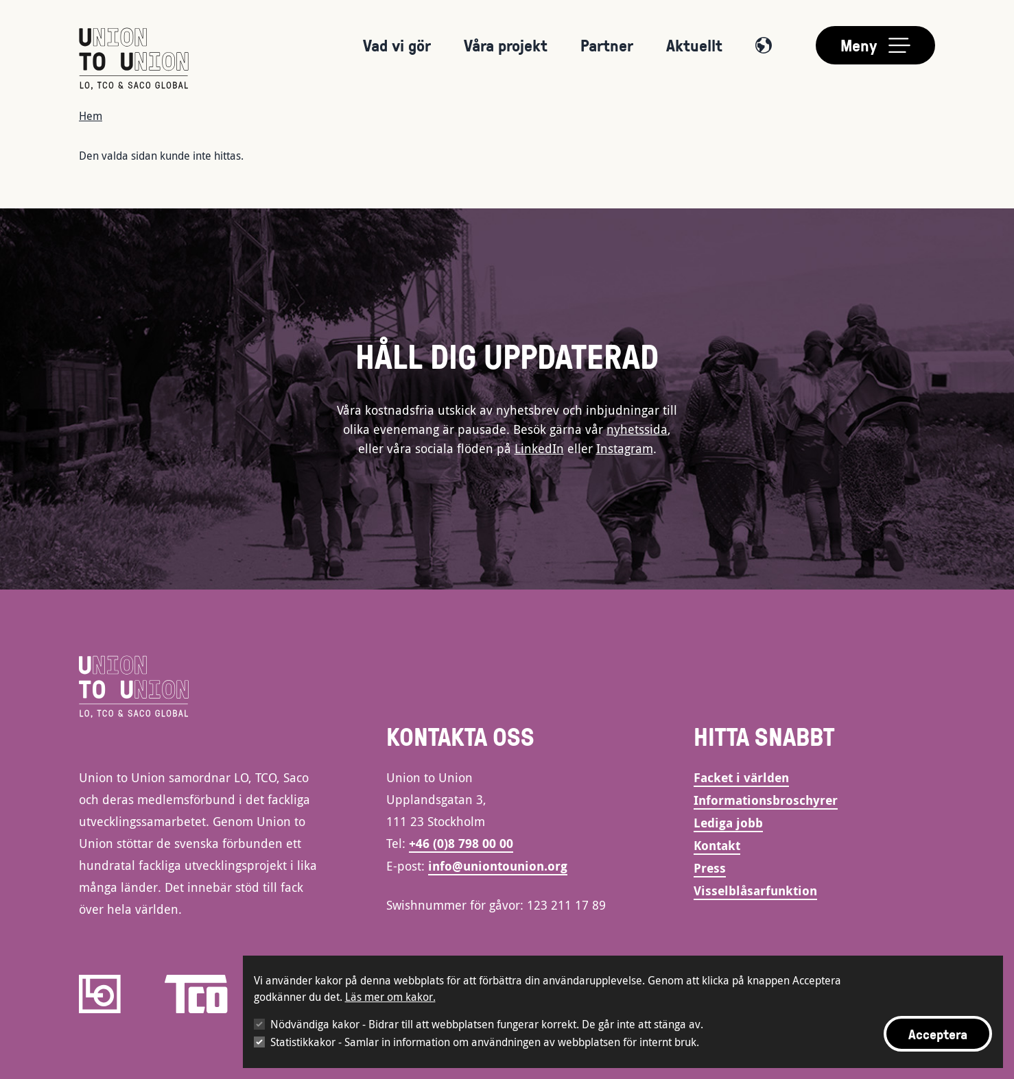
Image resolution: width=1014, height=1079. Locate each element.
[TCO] (196, 994)
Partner (606, 45)
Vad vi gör (397, 45)
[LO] (100, 994)
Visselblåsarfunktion (755, 890)
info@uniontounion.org (497, 866)
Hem (90, 115)
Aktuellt (694, 45)
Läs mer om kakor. (390, 996)
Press (710, 868)
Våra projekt (505, 45)
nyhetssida (637, 429)
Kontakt (717, 845)
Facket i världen (741, 777)
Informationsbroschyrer (766, 800)
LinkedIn (539, 448)
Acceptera (937, 1033)
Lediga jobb (728, 823)
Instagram (624, 448)
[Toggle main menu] (875, 45)
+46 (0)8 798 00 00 (461, 843)
